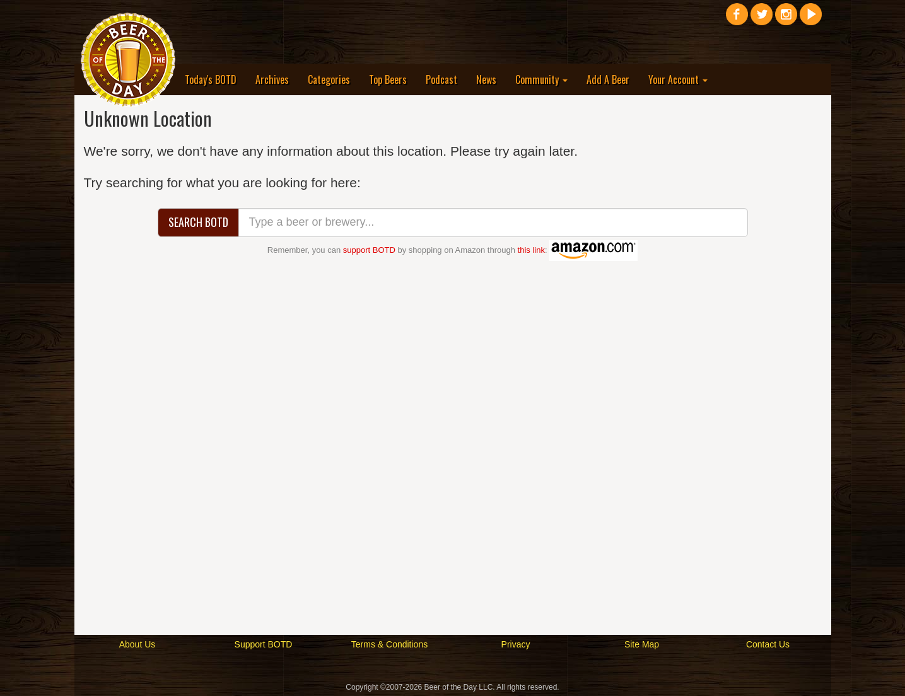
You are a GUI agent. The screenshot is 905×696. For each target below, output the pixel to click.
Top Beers (388, 79)
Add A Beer (608, 79)
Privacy (515, 644)
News (486, 79)
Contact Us (768, 644)
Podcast (441, 79)
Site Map (641, 644)
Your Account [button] (678, 79)
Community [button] (541, 79)
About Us (137, 644)
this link (531, 250)
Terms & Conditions (389, 644)
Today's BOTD (210, 79)
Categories (329, 79)
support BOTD (369, 250)
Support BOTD (264, 644)
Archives (272, 79)
